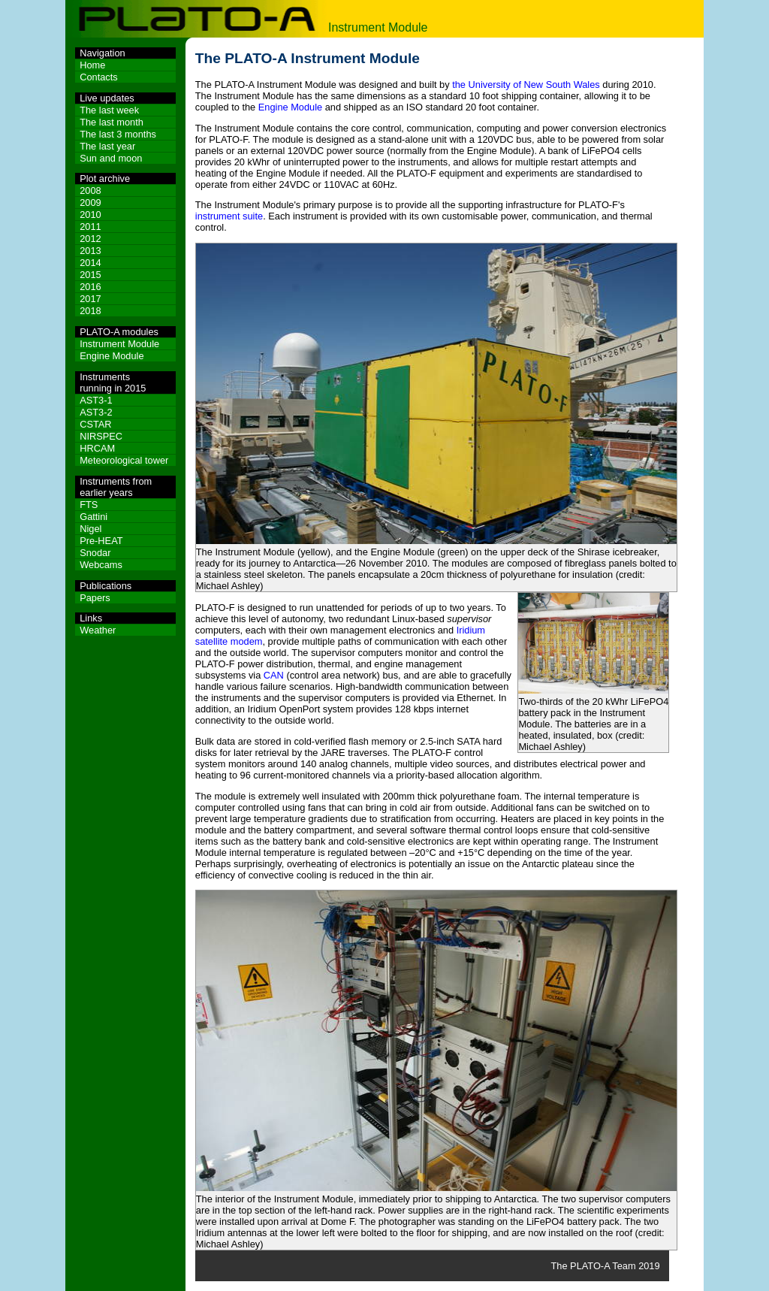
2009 (90, 202)
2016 (90, 286)
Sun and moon (111, 158)
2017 (90, 298)
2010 (90, 214)
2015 (90, 274)
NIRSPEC (101, 436)
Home (92, 65)
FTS (89, 504)
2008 (90, 190)
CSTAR (95, 424)
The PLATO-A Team (592, 1265)
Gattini (93, 516)
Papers (95, 597)
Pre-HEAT (101, 540)
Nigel (90, 528)
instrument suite (229, 216)
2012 (90, 238)
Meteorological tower (124, 460)
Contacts (99, 77)
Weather (98, 630)
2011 (90, 226)
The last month (111, 122)
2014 (90, 262)
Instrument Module (119, 343)
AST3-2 (96, 412)
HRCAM (97, 448)
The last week (109, 110)
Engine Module (111, 355)
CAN (274, 675)
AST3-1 (96, 400)
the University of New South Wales (526, 84)
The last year (107, 146)
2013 (90, 250)
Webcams (101, 564)
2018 (90, 310)
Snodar (95, 552)
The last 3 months (118, 134)
